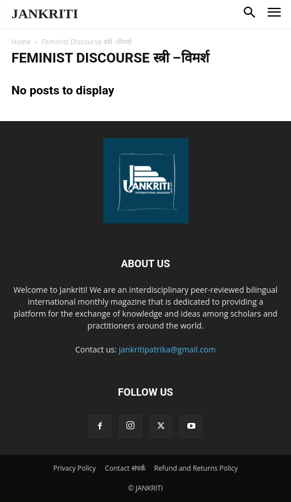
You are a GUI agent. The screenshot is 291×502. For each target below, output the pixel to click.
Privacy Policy (74, 468)
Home (21, 42)
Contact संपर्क (125, 468)
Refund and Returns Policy (196, 468)
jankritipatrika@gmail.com (167, 349)
